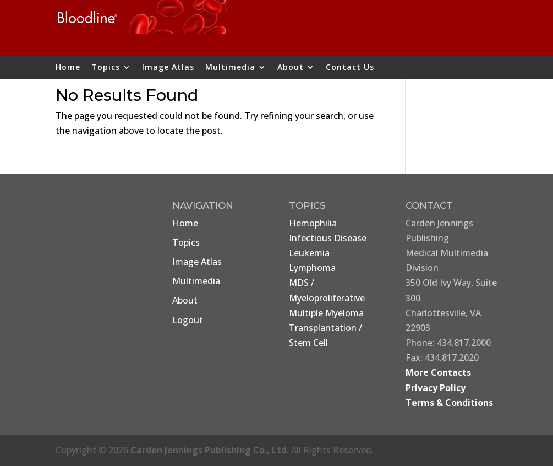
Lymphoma (312, 268)
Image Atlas (168, 67)
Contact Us (350, 67)
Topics (105, 67)
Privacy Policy (436, 388)
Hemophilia (313, 223)
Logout (187, 320)
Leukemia (309, 253)
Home (68, 67)
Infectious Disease (327, 238)
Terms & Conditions (449, 403)
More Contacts (438, 372)
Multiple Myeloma (326, 313)
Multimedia (230, 67)
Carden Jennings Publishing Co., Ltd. (209, 450)
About (290, 67)
